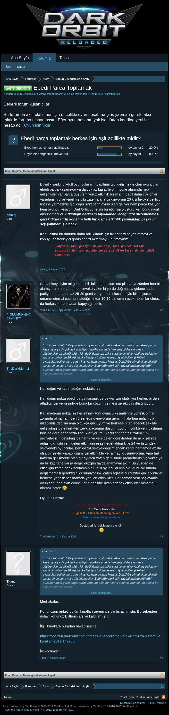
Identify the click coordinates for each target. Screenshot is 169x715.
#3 (161, 536)
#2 (161, 310)
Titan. (11, 581)
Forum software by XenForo (36, 706)
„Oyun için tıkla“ (37, 125)
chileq (70, 93)
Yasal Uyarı (127, 697)
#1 (161, 269)
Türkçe (8, 697)
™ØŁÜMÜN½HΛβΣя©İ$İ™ (19, 316)
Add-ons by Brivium (40, 709)
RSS (163, 697)
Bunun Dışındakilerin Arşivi (30, 93)
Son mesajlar (15, 67)
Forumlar (44, 58)
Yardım (140, 697)
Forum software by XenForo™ (104, 706)
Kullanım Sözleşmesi (132, 702)
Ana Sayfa (20, 58)
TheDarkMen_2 (18, 368)
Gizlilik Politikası (157, 702)
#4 (161, 657)
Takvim (65, 58)
